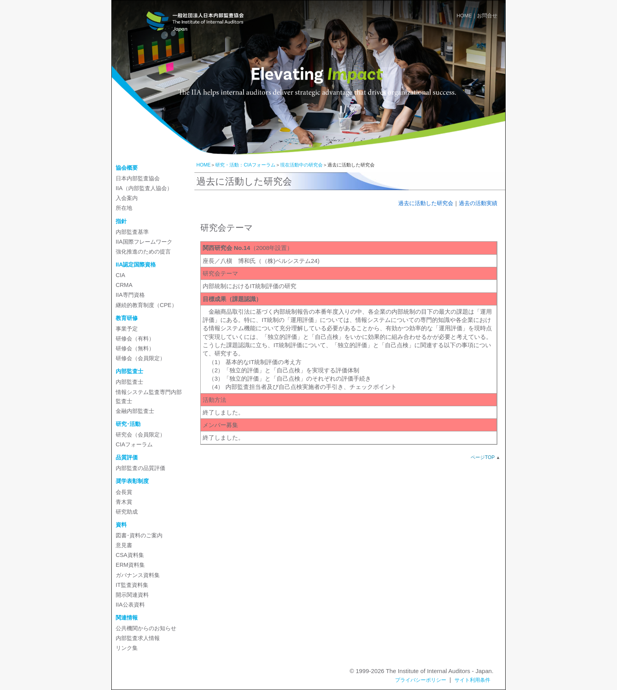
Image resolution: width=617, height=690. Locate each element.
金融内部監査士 (135, 411)
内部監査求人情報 (138, 638)
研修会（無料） (135, 348)
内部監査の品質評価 (140, 468)
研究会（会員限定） (140, 434)
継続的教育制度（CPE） (146, 305)
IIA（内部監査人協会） (144, 188)
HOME (464, 15)
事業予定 (127, 329)
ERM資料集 (130, 565)
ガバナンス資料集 (138, 575)
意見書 (124, 545)
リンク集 (127, 648)
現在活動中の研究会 (301, 165)
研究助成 (127, 512)
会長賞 (124, 492)
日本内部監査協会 (138, 178)
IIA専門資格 (130, 295)
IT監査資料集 (132, 585)
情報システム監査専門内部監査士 (149, 396)
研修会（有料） (135, 338)
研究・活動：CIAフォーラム (245, 165)
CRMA (124, 285)
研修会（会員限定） (140, 358)
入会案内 (127, 198)
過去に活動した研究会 (425, 203)
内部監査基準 (132, 232)
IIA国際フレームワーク (144, 242)
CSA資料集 (130, 555)
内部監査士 (129, 382)
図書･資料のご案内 (139, 535)
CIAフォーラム (134, 444)
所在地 (124, 208)
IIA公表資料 (130, 604)
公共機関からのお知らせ (146, 628)
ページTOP (483, 457)
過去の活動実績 (478, 203)
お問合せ (487, 15)
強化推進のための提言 (143, 251)
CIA (120, 275)
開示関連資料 (132, 595)
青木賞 (124, 502)
